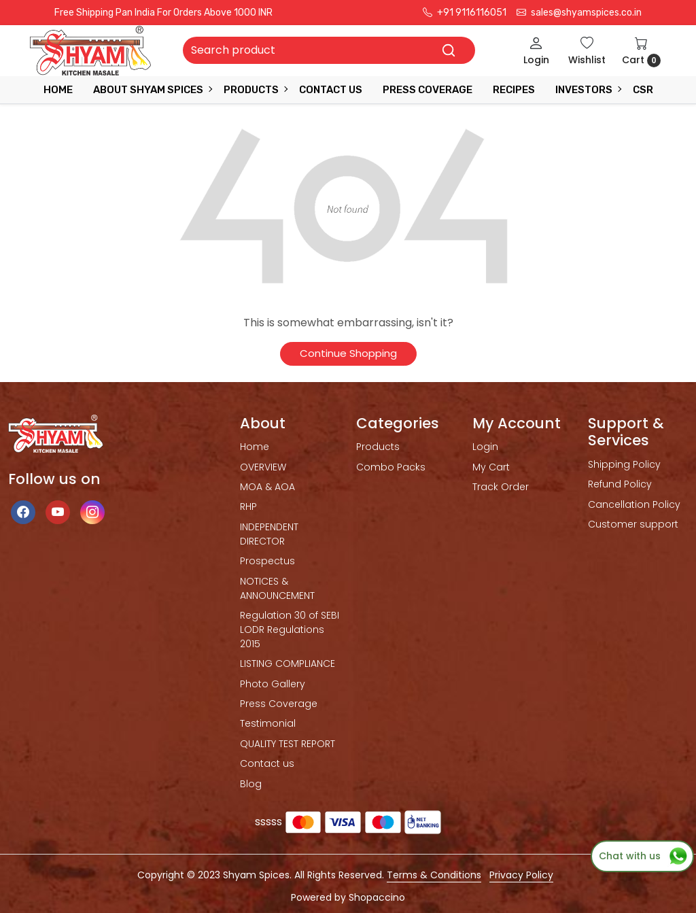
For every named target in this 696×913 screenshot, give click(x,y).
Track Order (500, 487)
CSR (643, 90)
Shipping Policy (624, 464)
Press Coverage (278, 703)
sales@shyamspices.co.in (579, 12)
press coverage (427, 90)
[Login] (536, 50)
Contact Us (330, 90)
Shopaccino (377, 897)
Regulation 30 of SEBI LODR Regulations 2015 (289, 629)
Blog (251, 784)
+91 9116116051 (464, 12)
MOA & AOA (267, 487)
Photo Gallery (272, 684)
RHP (248, 506)
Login (485, 446)
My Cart (491, 467)
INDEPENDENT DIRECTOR (269, 534)
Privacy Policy (521, 875)
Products (255, 90)
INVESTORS (588, 90)
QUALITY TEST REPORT (287, 744)
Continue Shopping (348, 353)
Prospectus (267, 561)
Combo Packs (390, 467)
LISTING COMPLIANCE (287, 663)
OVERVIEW (263, 467)
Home (58, 90)
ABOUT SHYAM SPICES (152, 90)
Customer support (633, 524)
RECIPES (514, 90)
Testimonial (268, 723)
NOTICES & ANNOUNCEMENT (277, 588)
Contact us (267, 763)
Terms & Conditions (434, 875)
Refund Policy (620, 484)
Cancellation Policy (634, 504)
